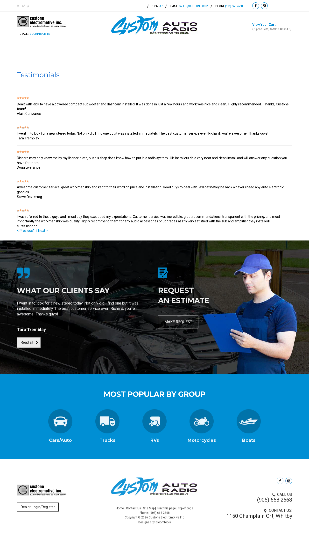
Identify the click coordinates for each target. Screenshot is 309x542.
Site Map (148, 513)
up (157, 6)
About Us (70, 48)
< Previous (25, 231)
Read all (27, 345)
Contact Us (214, 48)
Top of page (185, 513)
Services (151, 48)
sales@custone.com (193, 6)
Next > (43, 231)
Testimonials (181, 48)
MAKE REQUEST (178, 324)
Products (98, 48)
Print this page (166, 513)
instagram (264, 5)
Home (46, 48)
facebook (255, 5)
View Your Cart (272, 27)
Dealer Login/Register (38, 509)
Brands (126, 48)
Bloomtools (163, 526)
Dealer (35, 33)
